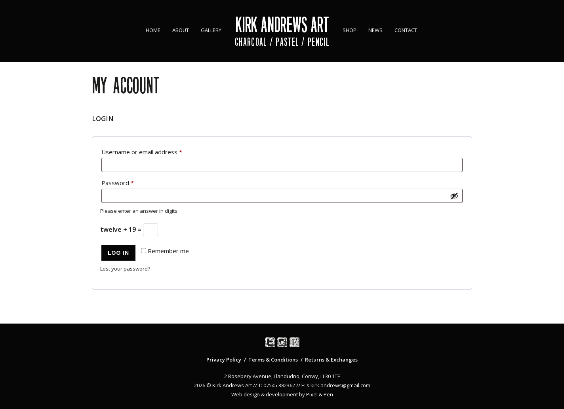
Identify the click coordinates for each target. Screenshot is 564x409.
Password (129, 182)
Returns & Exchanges (331, 359)
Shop (349, 30)
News (375, 30)
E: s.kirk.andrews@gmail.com (335, 385)
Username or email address (154, 151)
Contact (405, 30)
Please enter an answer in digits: (139, 210)
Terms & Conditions (273, 359)
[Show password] (454, 195)
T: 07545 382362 (276, 385)
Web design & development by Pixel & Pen (282, 394)
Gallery (211, 30)
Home (153, 30)
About (180, 30)
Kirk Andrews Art (282, 24)
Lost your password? (125, 268)
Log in (118, 253)
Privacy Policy (223, 359)
